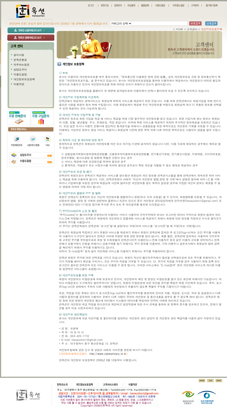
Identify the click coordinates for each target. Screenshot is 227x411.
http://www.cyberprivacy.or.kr (108, 353)
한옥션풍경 (20, 60)
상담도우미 (20, 69)
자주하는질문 (21, 64)
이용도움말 (20, 74)
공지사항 (19, 55)
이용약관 (19, 84)
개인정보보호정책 (24, 79)
